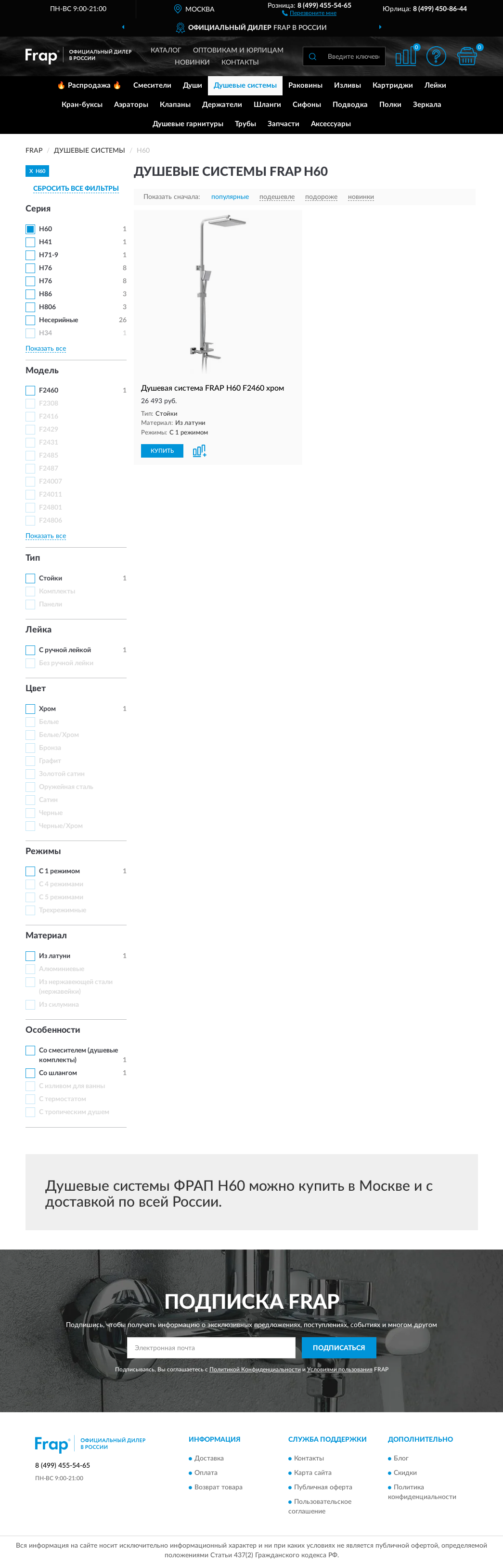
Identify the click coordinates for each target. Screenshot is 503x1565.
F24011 (50, 494)
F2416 (48, 416)
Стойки (50, 578)
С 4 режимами (61, 884)
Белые (49, 722)
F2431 (48, 442)
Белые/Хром (59, 735)
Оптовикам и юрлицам (238, 50)
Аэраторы (131, 104)
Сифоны (307, 104)
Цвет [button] (36, 688)
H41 (45, 242)
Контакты (240, 62)
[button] (309, 12)
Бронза (50, 748)
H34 (45, 333)
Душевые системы (245, 85)
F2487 (48, 468)
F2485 (48, 455)
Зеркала (427, 104)
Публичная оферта (323, 1487)
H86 (45, 294)
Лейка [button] (39, 630)
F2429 (48, 429)
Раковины (305, 85)
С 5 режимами (61, 897)
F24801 (50, 507)
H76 (45, 268)
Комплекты (57, 591)
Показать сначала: (171, 197)
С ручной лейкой (65, 650)
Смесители (152, 85)
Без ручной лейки (66, 663)
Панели (50, 604)
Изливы (347, 85)
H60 (45, 229)
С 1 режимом (59, 871)
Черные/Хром (61, 826)
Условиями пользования (340, 1369)
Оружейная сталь (66, 787)
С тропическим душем (74, 1112)
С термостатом (62, 1099)
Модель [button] (42, 371)
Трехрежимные (62, 910)
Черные (51, 813)
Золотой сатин (62, 774)
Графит (50, 761)
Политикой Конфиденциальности (255, 1369)
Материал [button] (46, 936)
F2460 (48, 390)
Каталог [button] (166, 50)
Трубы (245, 124)
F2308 (48, 403)
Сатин (48, 800)
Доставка (209, 1458)
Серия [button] (38, 209)
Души (192, 85)
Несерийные (58, 320)
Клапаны (175, 104)
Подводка (350, 104)
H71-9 (48, 255)
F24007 (50, 481)
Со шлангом (58, 1073)
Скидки (405, 1473)
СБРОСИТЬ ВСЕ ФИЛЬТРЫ (76, 188)
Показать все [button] (46, 348)
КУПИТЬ (162, 451)
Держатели (222, 104)
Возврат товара (218, 1487)
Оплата (206, 1473)
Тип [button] (33, 558)
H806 (47, 307)
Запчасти (283, 124)
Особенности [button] (53, 1030)
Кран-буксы (82, 104)
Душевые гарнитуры (188, 124)
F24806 (50, 520)
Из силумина (59, 1004)
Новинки (192, 62)
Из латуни (54, 956)
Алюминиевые (61, 969)
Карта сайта (313, 1473)
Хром (47, 709)
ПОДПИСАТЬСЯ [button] (339, 1348)
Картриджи (393, 85)
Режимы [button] (43, 851)
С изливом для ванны (72, 1086)
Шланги (267, 104)
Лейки (435, 85)
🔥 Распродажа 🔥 (89, 85)
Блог (401, 1458)
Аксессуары (331, 124)
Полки (390, 104)
